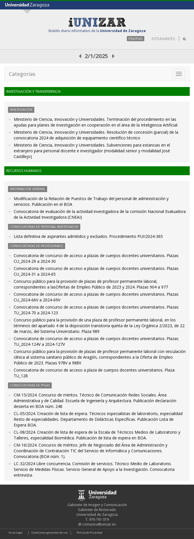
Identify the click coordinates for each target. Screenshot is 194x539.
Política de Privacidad (89, 532)
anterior (80, 56)
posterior (113, 56)
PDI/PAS (136, 38)
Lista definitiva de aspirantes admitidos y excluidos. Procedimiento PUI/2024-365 (88, 236)
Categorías (22, 73)
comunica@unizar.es (99, 524)
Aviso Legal (16, 532)
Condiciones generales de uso (49, 532)
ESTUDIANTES (163, 38)
